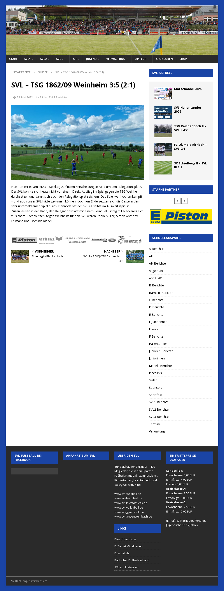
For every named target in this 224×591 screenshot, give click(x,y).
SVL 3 (59, 59)
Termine (155, 424)
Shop (183, 59)
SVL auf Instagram (126, 567)
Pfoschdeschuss (125, 539)
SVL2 (43, 59)
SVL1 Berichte (58, 97)
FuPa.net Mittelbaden (128, 546)
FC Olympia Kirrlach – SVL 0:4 (190, 147)
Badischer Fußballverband (131, 560)
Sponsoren (164, 59)
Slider (43, 97)
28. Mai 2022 (25, 97)
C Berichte (156, 300)
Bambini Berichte (161, 293)
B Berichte (156, 285)
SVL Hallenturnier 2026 (187, 109)
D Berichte (156, 307)
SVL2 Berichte (159, 409)
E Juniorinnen (158, 322)
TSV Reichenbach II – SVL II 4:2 (190, 128)
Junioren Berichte (161, 351)
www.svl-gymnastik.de (129, 512)
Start (13, 59)
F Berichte (156, 336)
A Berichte (156, 249)
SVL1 (27, 59)
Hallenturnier (158, 344)
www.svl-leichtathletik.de (130, 503)
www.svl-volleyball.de (128, 507)
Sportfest (155, 395)
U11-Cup (140, 59)
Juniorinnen (157, 358)
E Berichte (156, 314)
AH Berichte (157, 263)
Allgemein (156, 270)
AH (75, 59)
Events (153, 329)
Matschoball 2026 (187, 89)
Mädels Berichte (160, 366)
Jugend (91, 59)
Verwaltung (115, 59)
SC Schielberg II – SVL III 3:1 (190, 165)
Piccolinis (155, 373)
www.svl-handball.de (128, 498)
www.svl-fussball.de (127, 494)
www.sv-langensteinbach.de (133, 516)
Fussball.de (122, 553)
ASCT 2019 (156, 278)
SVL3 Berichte (159, 417)
